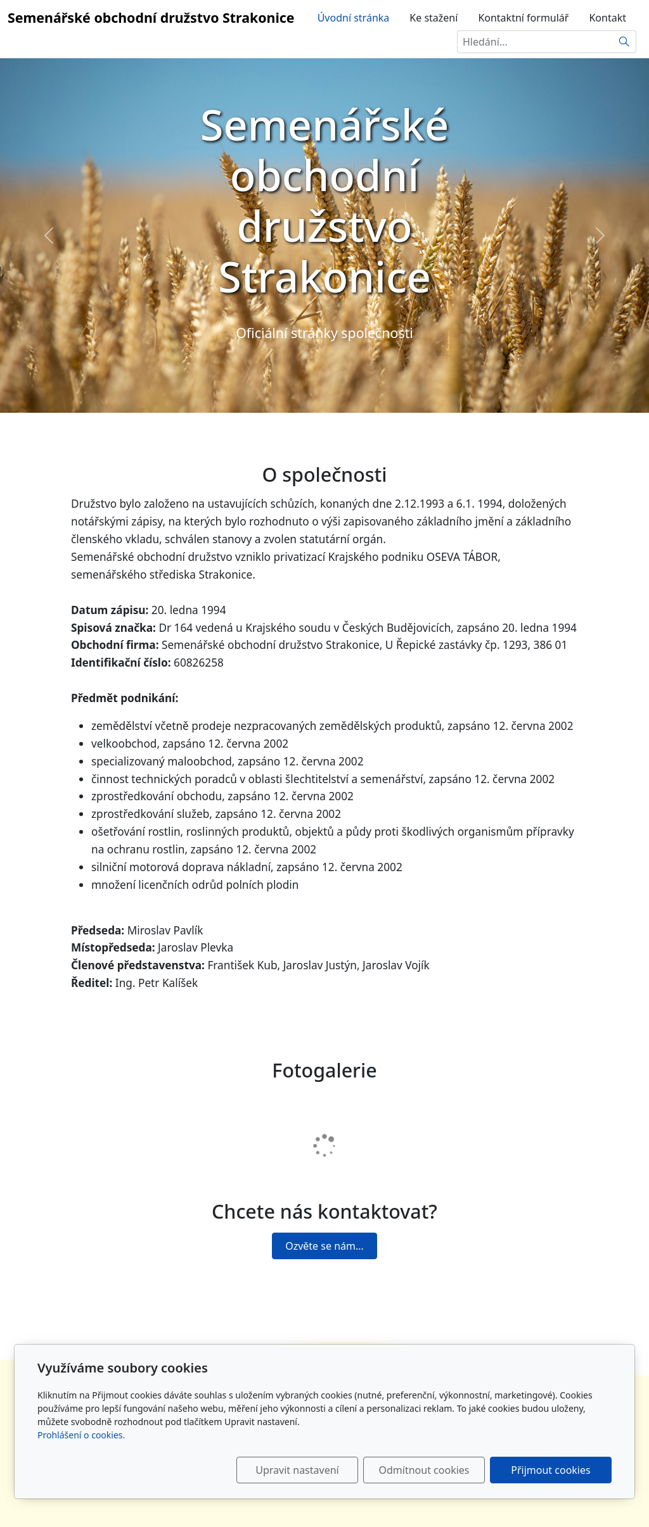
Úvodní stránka (354, 18)
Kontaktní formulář (523, 18)
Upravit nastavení (296, 1470)
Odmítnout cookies (424, 1470)
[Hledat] (624, 41)
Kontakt (607, 18)
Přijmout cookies (550, 1470)
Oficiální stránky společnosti (324, 333)
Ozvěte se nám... (324, 1246)
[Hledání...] (535, 41)
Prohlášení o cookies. (81, 1435)
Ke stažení (433, 18)
